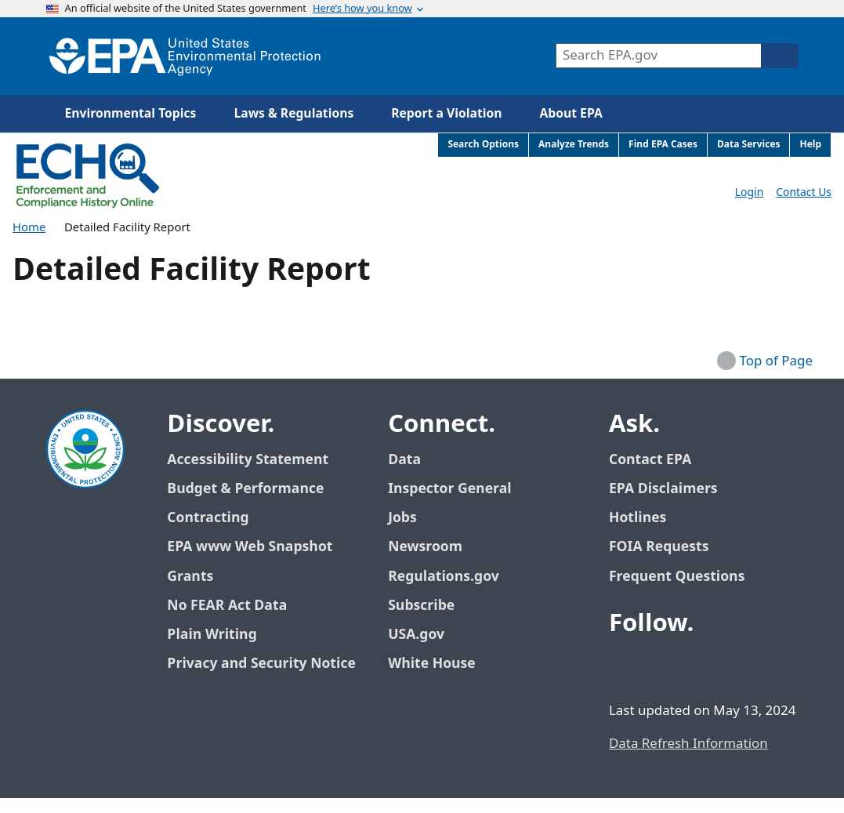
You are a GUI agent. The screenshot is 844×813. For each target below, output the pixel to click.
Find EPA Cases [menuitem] (662, 144)
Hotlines (637, 518)
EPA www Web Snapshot (249, 547)
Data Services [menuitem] (749, 144)
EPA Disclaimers (663, 489)
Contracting (207, 518)
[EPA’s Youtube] (699, 666)
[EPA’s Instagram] (737, 666)
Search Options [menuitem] (483, 144)
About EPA (571, 113)
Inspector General (450, 489)
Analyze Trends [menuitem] (573, 144)
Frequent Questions (676, 576)
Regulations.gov (452, 576)
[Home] (185, 56)
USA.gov (425, 634)
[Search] (780, 55)
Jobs (402, 518)
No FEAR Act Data (227, 605)
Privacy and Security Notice (261, 663)
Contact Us (803, 192)
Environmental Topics (131, 113)
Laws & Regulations (293, 113)
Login (749, 192)
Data (404, 460)
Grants (190, 576)
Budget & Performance (245, 489)
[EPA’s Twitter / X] (662, 666)
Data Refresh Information (688, 744)
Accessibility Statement (247, 460)
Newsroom (425, 547)
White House (440, 663)
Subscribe (421, 605)
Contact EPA (650, 460)
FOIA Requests (658, 547)
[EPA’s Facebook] (624, 666)
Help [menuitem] (810, 144)
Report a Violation (446, 113)
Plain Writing (211, 634)
